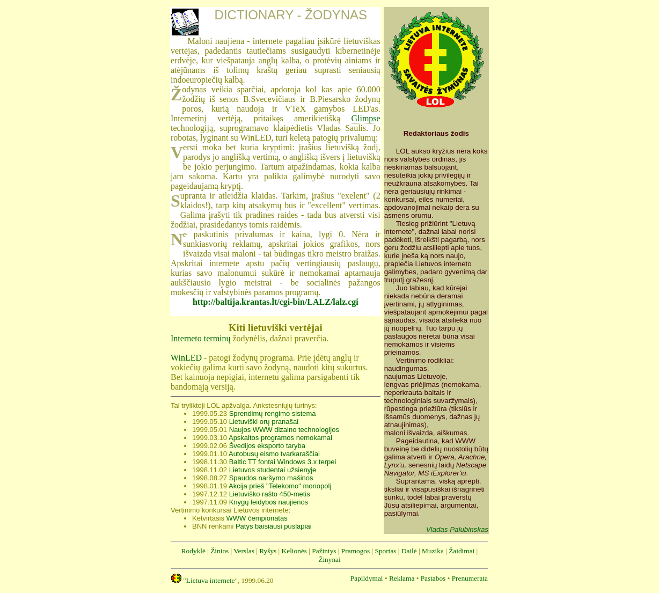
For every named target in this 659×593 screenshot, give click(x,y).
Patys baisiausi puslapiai (274, 526)
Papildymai (366, 578)
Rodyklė (193, 551)
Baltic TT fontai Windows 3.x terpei (282, 462)
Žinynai (329, 559)
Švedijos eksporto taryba (267, 446)
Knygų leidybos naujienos (268, 502)
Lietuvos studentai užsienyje (273, 470)
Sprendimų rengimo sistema (272, 413)
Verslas (243, 551)
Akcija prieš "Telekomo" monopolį (280, 486)
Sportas (386, 551)
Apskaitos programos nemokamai (280, 438)
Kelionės (294, 551)
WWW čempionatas (257, 518)
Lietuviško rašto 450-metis (269, 494)
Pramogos (355, 551)
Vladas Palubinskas (457, 529)
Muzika (433, 551)
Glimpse (365, 118)
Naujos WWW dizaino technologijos (284, 430)
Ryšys (267, 551)
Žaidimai (461, 551)
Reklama (401, 578)
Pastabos (433, 578)
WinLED (186, 357)
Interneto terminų (201, 338)
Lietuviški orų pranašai (263, 422)
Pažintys (324, 551)
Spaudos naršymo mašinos (271, 478)
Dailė (409, 551)
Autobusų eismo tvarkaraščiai (274, 454)
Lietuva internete (210, 580)
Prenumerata (470, 578)
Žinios (219, 551)
